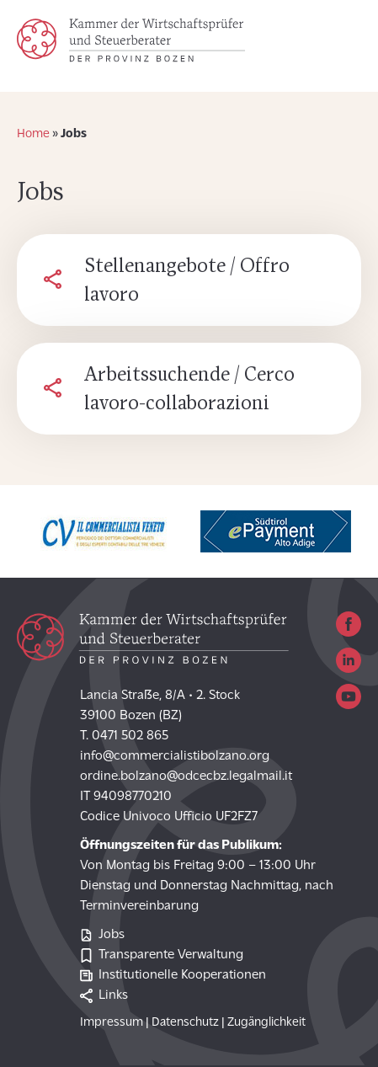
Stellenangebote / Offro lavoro (187, 282)
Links (104, 996)
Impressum (111, 1022)
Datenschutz (185, 1022)
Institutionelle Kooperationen (173, 975)
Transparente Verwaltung (161, 955)
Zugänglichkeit (266, 1022)
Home (33, 134)
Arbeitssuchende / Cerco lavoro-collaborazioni (189, 390)
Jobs (102, 935)
